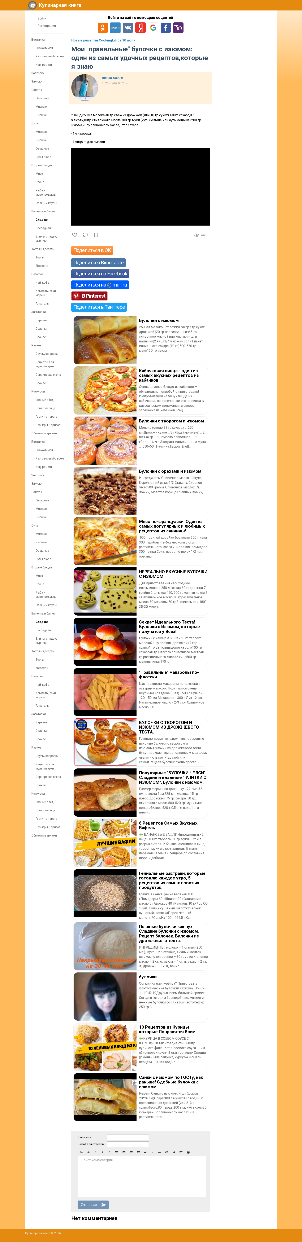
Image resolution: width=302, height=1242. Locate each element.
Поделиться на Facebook (100, 274)
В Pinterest (93, 296)
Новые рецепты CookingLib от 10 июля (103, 40)
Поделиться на (100, 285)
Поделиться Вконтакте (98, 263)
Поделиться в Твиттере (99, 307)
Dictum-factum (112, 78)
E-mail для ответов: (91, 1144)
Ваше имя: (85, 1137)
